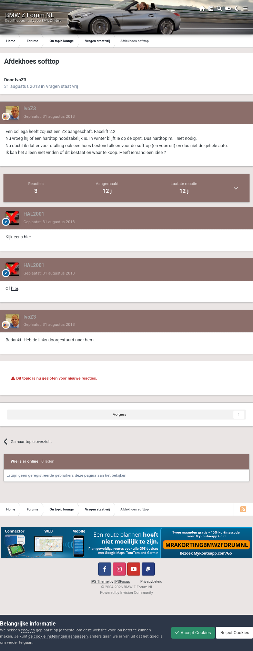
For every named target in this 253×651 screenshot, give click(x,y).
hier (27, 236)
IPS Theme (100, 581)
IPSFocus (122, 581)
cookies (28, 630)
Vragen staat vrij (62, 86)
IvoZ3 (20, 79)
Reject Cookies (234, 632)
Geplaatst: (49, 116)
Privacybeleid (151, 581)
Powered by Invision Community (126, 592)
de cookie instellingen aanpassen (58, 636)
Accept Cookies (193, 632)
